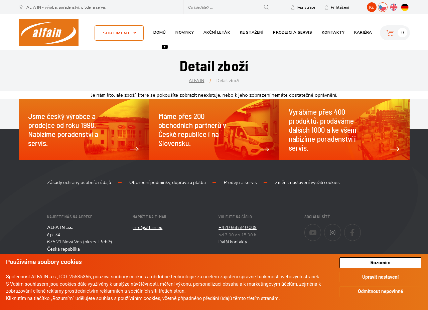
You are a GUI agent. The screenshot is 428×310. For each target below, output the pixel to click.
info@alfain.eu (147, 227)
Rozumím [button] (381, 262)
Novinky (184, 32)
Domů (159, 32)
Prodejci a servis (292, 32)
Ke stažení (252, 32)
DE (409, 6)
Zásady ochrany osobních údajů (79, 183)
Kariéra (363, 32)
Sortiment (116, 33)
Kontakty (333, 32)
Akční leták (216, 32)
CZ (387, 6)
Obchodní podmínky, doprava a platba (167, 183)
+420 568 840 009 (238, 227)
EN (398, 6)
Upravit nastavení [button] (380, 277)
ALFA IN (196, 80)
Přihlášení (340, 7)
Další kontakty (233, 242)
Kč (371, 7)
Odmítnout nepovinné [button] (380, 291)
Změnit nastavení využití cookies (307, 183)
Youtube (165, 47)
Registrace (306, 7)
